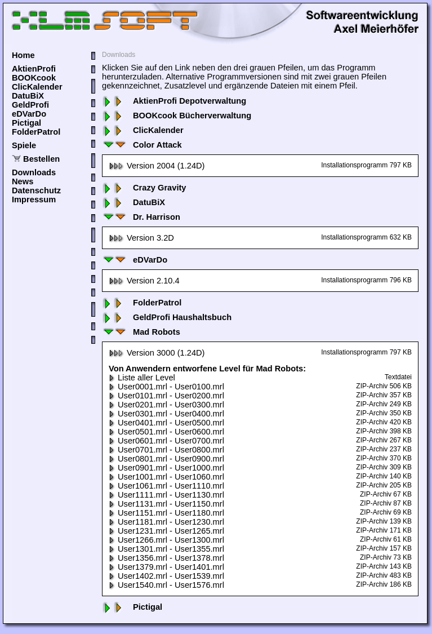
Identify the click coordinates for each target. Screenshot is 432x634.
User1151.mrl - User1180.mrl (166, 512)
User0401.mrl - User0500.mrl (166, 422)
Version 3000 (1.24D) (157, 352)
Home (23, 55)
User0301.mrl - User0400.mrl (166, 413)
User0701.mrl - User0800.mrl (166, 449)
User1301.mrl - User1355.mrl (166, 548)
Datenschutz (36, 190)
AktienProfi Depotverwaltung (174, 100)
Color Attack (142, 144)
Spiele (24, 145)
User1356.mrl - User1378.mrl (166, 557)
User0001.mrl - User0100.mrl (166, 386)
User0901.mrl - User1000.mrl (166, 467)
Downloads (34, 172)
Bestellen (41, 158)
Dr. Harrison (141, 216)
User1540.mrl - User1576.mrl (166, 584)
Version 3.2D (141, 237)
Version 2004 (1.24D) (157, 165)
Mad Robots (141, 331)
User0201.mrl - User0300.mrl (166, 404)
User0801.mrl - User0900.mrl (166, 458)
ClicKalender (37, 86)
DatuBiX (28, 95)
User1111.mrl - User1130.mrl (166, 494)
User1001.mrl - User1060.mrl (166, 476)
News (22, 181)
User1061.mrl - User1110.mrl (166, 485)
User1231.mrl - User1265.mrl (166, 530)
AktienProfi (34, 68)
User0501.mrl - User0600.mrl (166, 431)
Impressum (34, 199)
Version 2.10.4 (144, 280)
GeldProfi (30, 104)
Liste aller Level (142, 377)
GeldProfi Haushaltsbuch (166, 317)
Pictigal (26, 122)
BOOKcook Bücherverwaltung (176, 115)
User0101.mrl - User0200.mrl (166, 395)
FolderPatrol (36, 131)
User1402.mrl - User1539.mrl (166, 575)
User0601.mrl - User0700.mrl (166, 440)
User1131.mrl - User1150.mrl (166, 503)
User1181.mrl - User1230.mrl (166, 521)
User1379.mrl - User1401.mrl (166, 566)
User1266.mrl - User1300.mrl (166, 539)
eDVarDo (29, 113)
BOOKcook (34, 77)
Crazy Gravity (144, 187)
